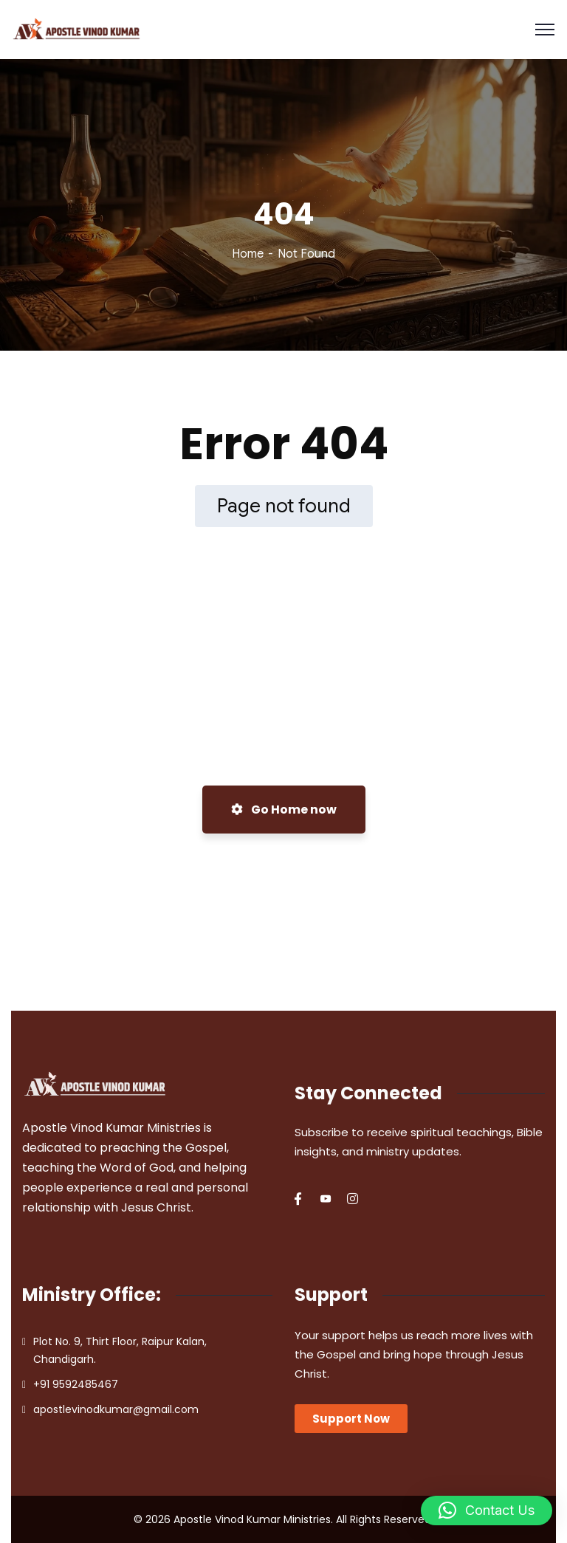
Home (248, 254)
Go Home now (284, 809)
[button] (486, 1510)
